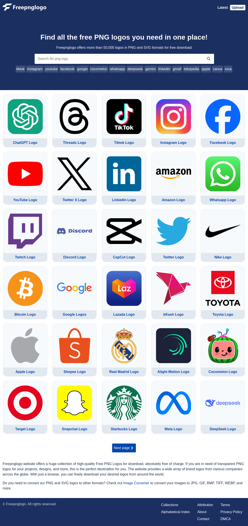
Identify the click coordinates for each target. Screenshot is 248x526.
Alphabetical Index (175, 512)
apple (206, 69)
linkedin (164, 69)
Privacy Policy (231, 512)
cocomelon (98, 69)
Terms (225, 505)
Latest (223, 7)
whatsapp (117, 69)
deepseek (135, 69)
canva (217, 69)
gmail (177, 69)
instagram (35, 69)
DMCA (225, 519)
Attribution (205, 505)
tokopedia (191, 69)
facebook (67, 69)
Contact (203, 519)
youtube (51, 69)
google (82, 69)
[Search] (208, 58)
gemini (150, 69)
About (201, 512)
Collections (169, 505)
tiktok (20, 69)
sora (228, 69)
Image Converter (136, 483)
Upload (238, 7)
